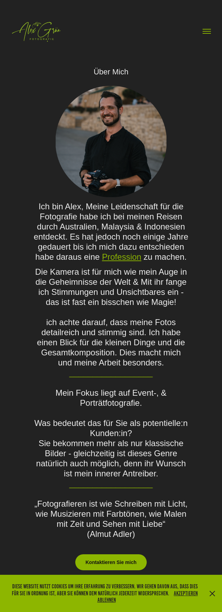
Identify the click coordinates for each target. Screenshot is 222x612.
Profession (121, 256)
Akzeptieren (186, 593)
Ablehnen (106, 600)
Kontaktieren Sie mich (110, 562)
